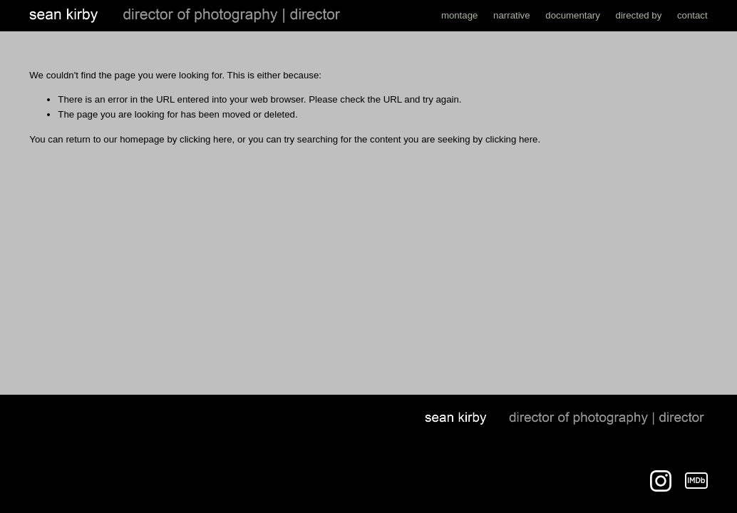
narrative (511, 15)
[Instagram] (660, 481)
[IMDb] (696, 481)
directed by (639, 15)
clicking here (206, 139)
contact (692, 15)
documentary (572, 15)
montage (459, 15)
